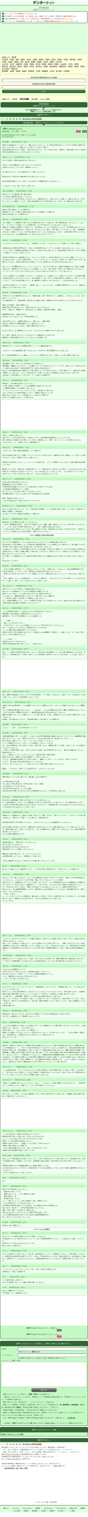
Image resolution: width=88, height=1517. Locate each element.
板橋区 (33, 62)
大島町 (12, 71)
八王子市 (5, 64)
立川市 (12, 64)
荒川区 (27, 62)
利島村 (18, 71)
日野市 (76, 64)
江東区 (47, 59)
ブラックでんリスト (13, 1454)
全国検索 (37, 1508)
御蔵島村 (45, 71)
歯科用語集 (34, 1510)
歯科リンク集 (73, 1508)
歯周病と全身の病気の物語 (45, 535)
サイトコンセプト (14, 1459)
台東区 (35, 59)
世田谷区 (73, 59)
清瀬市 (45, 66)
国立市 (19, 66)
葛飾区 (52, 62)
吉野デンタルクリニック (12, 129)
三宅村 (38, 71)
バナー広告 (60, 1510)
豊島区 (16, 62)
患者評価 (26, 1510)
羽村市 (82, 66)
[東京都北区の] (32, 119)
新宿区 (22, 59)
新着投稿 (82, 1508)
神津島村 (31, 71)
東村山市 (5, 66)
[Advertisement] (44, 38)
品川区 (53, 59)
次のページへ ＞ (44, 115)
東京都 (14, 57)
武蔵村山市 (62, 66)
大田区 (65, 59)
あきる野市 (6, 69)
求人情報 (34, 99)
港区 (17, 59)
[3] (13, 119)
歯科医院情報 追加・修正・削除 (16, 1468)
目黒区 (59, 59)
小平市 (70, 64)
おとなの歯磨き (44, 1229)
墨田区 (41, 59)
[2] (10, 119)
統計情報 (51, 1510)
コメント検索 (44, 99)
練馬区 (39, 62)
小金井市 (63, 64)
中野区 (4, 62)
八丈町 (52, 71)
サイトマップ (15, 1508)
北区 (21, 62)
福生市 (25, 66)
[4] (17, 119)
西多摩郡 (5, 71)
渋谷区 (79, 59)
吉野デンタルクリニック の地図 (12, 1434)
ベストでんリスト (48, 1508)
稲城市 (76, 66)
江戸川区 (59, 62)
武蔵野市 (19, 64)
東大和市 (39, 66)
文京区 (29, 59)
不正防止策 (71, 1418)
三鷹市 (25, 64)
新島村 (24, 71)
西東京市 (14, 69)
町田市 (56, 64)
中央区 (12, 59)
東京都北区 (5, 131)
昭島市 (44, 64)
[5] (20, 119)
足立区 (45, 62)
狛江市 (32, 66)
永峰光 (73, 1510)
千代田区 (5, 59)
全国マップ (6, 57)
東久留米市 (53, 66)
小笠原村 (66, 71)
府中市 (38, 64)
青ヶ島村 (59, 71)
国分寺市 (13, 66)
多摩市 (70, 66)
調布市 (50, 64)
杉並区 (10, 62)
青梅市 (32, 64)
